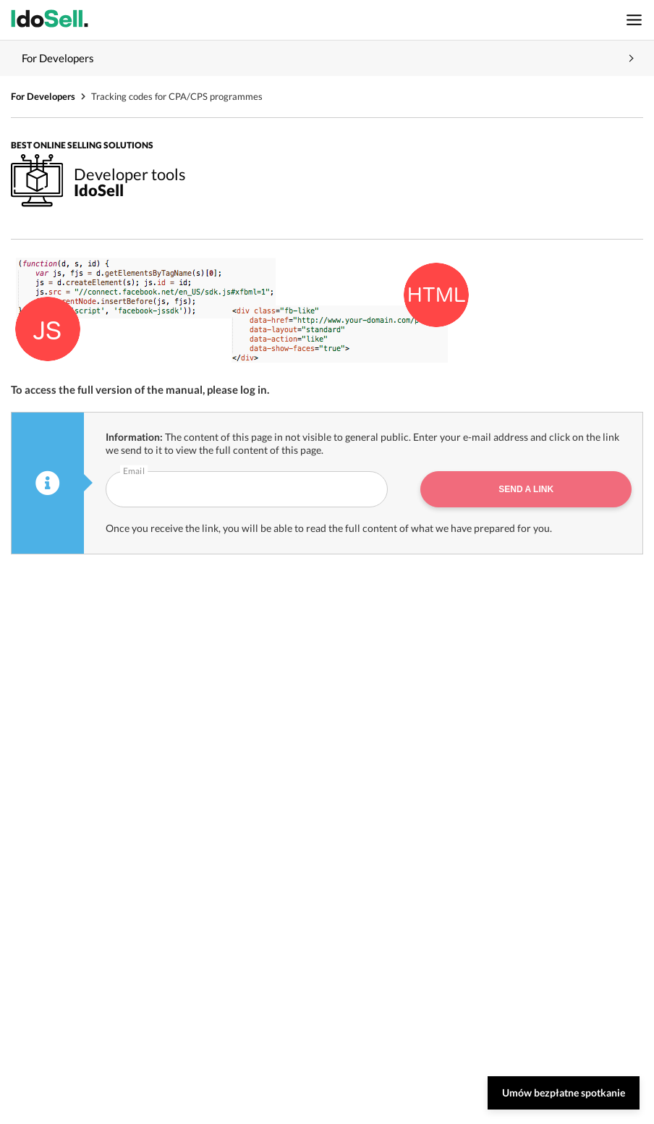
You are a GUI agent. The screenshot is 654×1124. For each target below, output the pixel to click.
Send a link (525, 489)
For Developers (43, 96)
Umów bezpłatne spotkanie (563, 1092)
